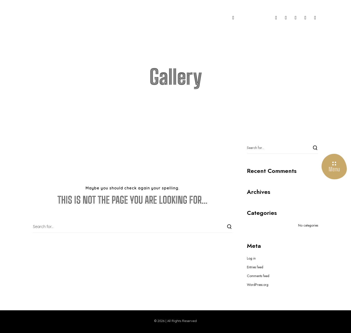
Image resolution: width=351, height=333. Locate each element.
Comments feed (258, 275)
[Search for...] (132, 226)
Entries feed (255, 267)
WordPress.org (257, 284)
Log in (251, 258)
